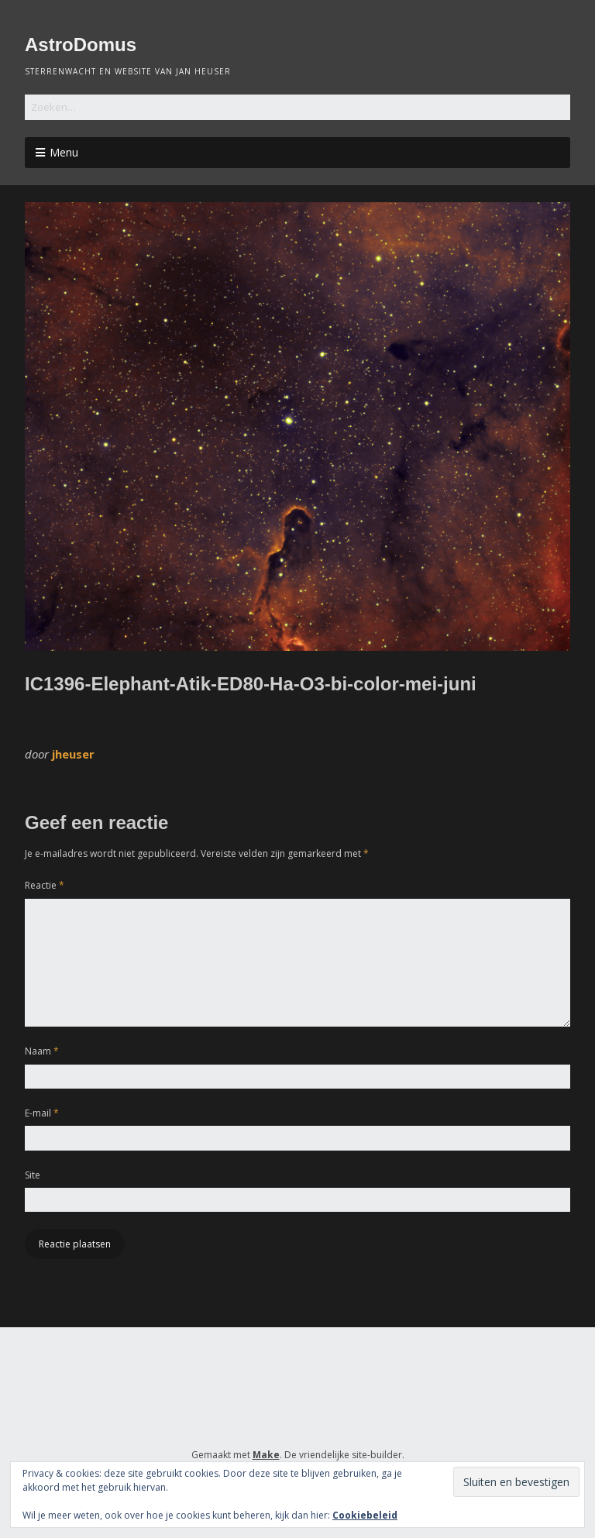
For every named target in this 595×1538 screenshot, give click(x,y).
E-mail (42, 1113)
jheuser (73, 754)
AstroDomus (80, 44)
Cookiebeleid (364, 1515)
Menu (64, 152)
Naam (42, 1051)
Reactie (44, 885)
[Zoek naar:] (297, 107)
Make (266, 1454)
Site (32, 1175)
